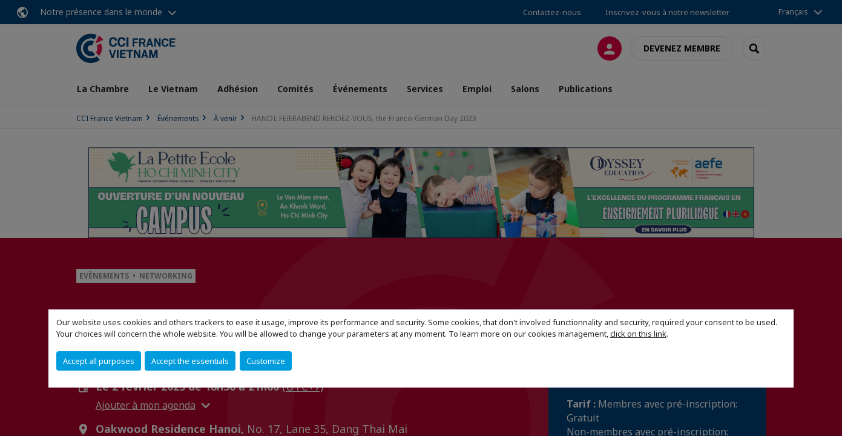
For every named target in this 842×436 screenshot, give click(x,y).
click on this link (638, 333)
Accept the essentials (190, 360)
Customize (265, 360)
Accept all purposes (98, 360)
